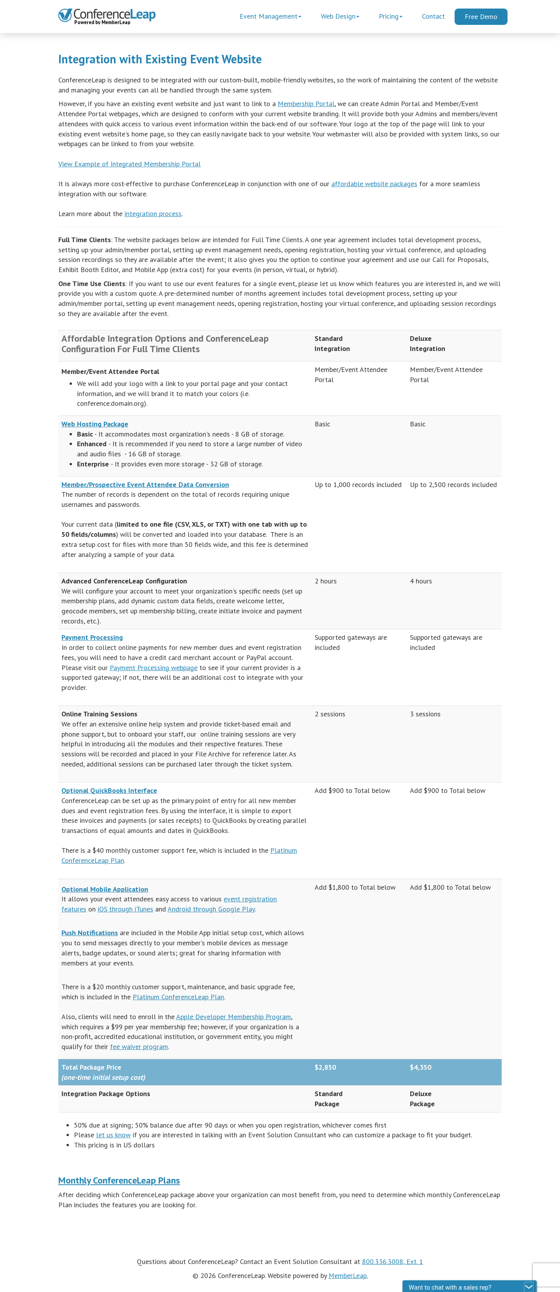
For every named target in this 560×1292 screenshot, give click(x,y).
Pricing (390, 16)
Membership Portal (306, 103)
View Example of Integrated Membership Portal (129, 163)
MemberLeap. (348, 1275)
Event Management (270, 16)
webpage (184, 667)
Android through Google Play (211, 908)
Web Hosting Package (94, 423)
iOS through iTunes (125, 908)
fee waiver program (139, 1046)
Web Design (340, 16)
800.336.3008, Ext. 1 (392, 1261)
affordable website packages (374, 183)
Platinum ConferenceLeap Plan (178, 996)
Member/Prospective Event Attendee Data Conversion (145, 484)
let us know (113, 1134)
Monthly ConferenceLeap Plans (119, 1180)
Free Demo (481, 16)
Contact (433, 16)
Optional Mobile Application (104, 889)
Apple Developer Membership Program (233, 1016)
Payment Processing (92, 637)
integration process (153, 213)
